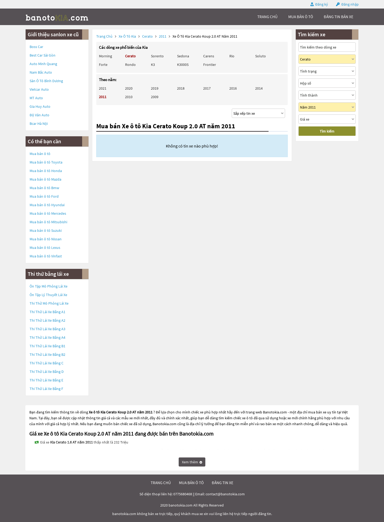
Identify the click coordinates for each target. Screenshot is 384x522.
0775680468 (182, 494)
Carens (208, 56)
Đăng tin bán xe (338, 16)
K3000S (183, 64)
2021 (102, 88)
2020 (129, 88)
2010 (129, 96)
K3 (153, 64)
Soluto (260, 56)
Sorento (157, 56)
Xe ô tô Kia (127, 36)
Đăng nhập (350, 4)
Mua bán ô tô (40, 153)
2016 (233, 88)
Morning (105, 56)
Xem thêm (192, 462)
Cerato (148, 36)
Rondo (130, 64)
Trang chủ (104, 36)
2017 (207, 88)
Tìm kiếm (327, 131)
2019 (154, 88)
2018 (181, 88)
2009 (154, 96)
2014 (259, 88)
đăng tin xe (222, 482)
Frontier (209, 64)
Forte (103, 64)
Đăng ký (321, 4)
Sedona (183, 56)
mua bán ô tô (300, 16)
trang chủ (267, 16)
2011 (163, 36)
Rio (231, 56)
